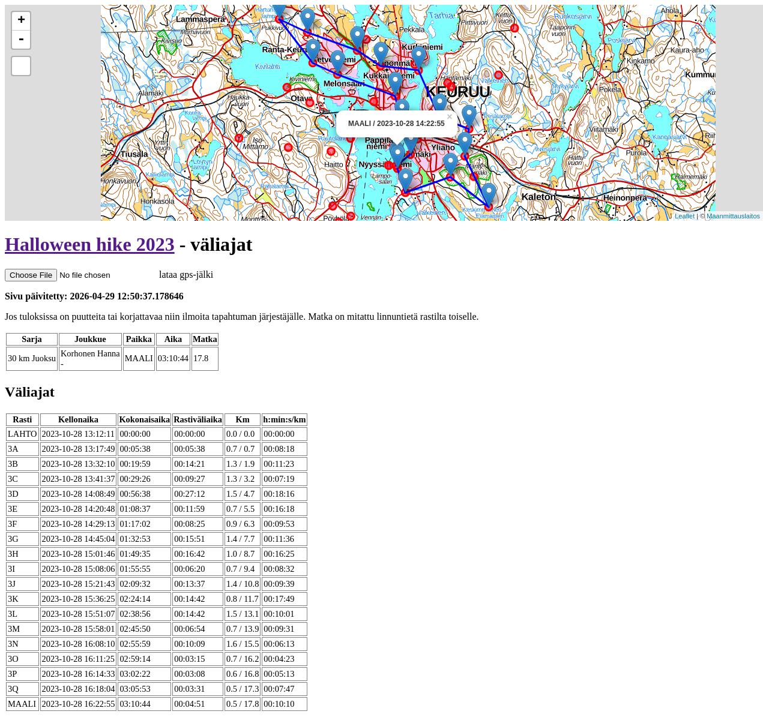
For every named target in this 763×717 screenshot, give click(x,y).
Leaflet (685, 216)
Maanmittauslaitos (733, 216)
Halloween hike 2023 (90, 244)
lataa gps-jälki (109, 274)
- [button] (21, 40)
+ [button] (21, 21)
